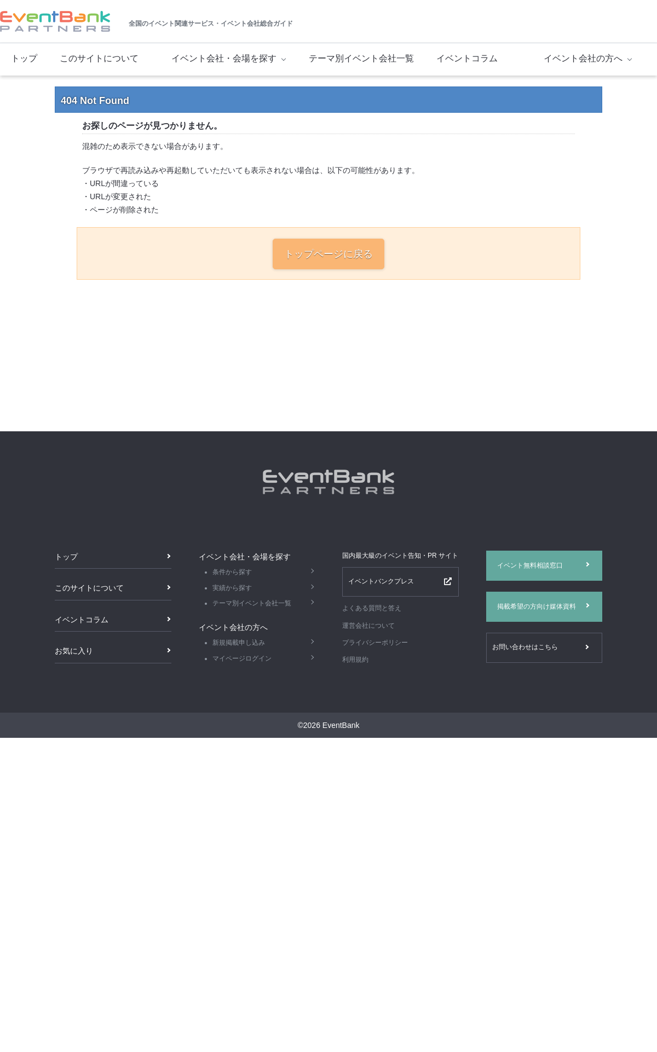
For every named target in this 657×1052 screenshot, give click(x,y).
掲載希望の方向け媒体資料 (536, 606)
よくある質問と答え (371, 608)
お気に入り (74, 650)
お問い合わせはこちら (525, 647)
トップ (24, 58)
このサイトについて (99, 58)
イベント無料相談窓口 (530, 565)
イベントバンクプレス (381, 581)
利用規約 (355, 659)
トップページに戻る (328, 253)
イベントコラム (467, 58)
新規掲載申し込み (238, 642)
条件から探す (232, 572)
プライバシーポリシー (375, 642)
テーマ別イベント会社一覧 (361, 58)
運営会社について (368, 625)
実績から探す (232, 588)
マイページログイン (242, 658)
